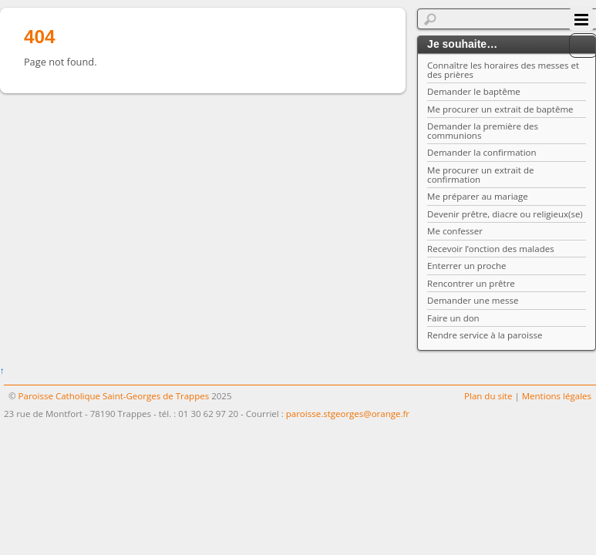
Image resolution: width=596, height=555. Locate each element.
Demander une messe (472, 300)
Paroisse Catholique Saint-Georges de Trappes (114, 396)
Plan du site (488, 396)
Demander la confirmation (482, 152)
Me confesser (455, 231)
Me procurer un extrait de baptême (500, 109)
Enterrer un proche (466, 265)
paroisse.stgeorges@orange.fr (347, 413)
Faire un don (453, 318)
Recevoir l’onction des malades (490, 248)
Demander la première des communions (482, 130)
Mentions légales (556, 396)
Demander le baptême (473, 91)
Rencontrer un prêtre (471, 283)
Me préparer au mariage (477, 196)
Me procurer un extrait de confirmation (480, 174)
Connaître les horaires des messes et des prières (503, 69)
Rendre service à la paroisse (484, 335)
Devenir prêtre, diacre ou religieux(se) (505, 214)
